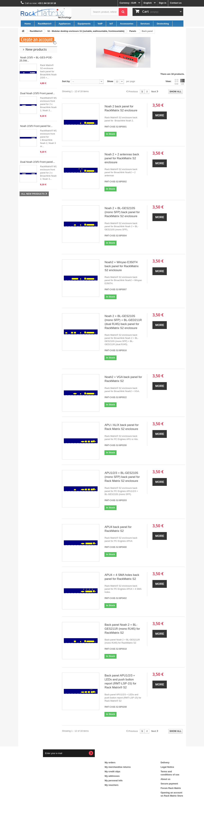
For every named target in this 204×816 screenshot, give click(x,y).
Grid (176, 82)
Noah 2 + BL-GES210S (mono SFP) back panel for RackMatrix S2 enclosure (122, 212)
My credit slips (112, 771)
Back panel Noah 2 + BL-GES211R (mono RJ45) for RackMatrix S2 (122, 628)
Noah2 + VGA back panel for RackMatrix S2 (123, 379)
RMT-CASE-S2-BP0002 (115, 181)
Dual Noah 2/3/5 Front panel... (37, 93)
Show (110, 81)
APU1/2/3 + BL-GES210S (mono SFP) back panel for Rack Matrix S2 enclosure (122, 477)
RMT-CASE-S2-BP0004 (115, 235)
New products (36, 49)
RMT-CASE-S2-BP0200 (115, 445)
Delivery (165, 762)
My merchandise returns (118, 767)
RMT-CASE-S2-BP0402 (115, 598)
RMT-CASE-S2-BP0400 (115, 547)
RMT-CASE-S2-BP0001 (115, 127)
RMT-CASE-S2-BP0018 (115, 649)
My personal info (114, 780)
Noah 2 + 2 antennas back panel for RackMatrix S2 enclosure (122, 158)
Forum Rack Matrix (171, 788)
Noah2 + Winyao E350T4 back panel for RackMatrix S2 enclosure (122, 266)
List (182, 82)
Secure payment (169, 783)
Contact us (176, 3)
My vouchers (111, 785)
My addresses (112, 776)
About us (165, 779)
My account (113, 757)
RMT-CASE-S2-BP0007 (115, 289)
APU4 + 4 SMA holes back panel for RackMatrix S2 (122, 577)
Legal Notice (167, 767)
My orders (110, 762)
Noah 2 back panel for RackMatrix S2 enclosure (121, 108)
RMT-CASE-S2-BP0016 (115, 350)
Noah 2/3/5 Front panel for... (36, 125)
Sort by (66, 81)
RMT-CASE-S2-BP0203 (115, 500)
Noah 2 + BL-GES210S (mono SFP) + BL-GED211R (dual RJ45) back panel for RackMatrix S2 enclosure (123, 322)
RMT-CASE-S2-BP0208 (115, 707)
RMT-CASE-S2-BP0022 (115, 397)
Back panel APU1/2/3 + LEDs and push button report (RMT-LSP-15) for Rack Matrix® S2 (120, 681)
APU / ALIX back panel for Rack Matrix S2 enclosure (122, 427)
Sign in (162, 3)
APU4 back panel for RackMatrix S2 (118, 529)
